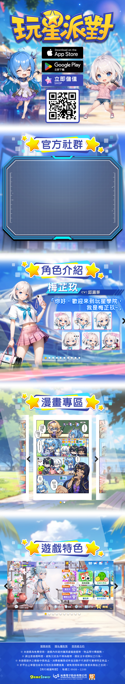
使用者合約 (78, 646)
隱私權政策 (61, 646)
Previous (7, 586)
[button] (61, 502)
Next (115, 586)
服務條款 (45, 646)
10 (79, 358)
